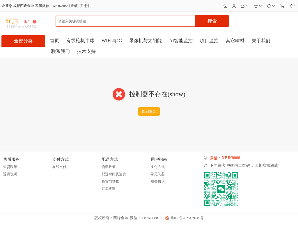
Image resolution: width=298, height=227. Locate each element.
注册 (84, 6)
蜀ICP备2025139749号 (184, 218)
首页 (54, 40)
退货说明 (10, 174)
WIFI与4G (112, 40)
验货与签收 (110, 181)
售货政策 (10, 167)
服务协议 (158, 181)
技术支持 (86, 51)
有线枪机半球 (80, 40)
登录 (73, 6)
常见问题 (158, 174)
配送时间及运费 (114, 174)
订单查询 (109, 189)
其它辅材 (235, 40)
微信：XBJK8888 (225, 158)
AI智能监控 (181, 40)
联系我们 (60, 51)
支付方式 (158, 167)
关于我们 (261, 40)
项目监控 (209, 40)
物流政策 (109, 167)
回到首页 (149, 111)
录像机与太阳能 (145, 40)
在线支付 (59, 167)
